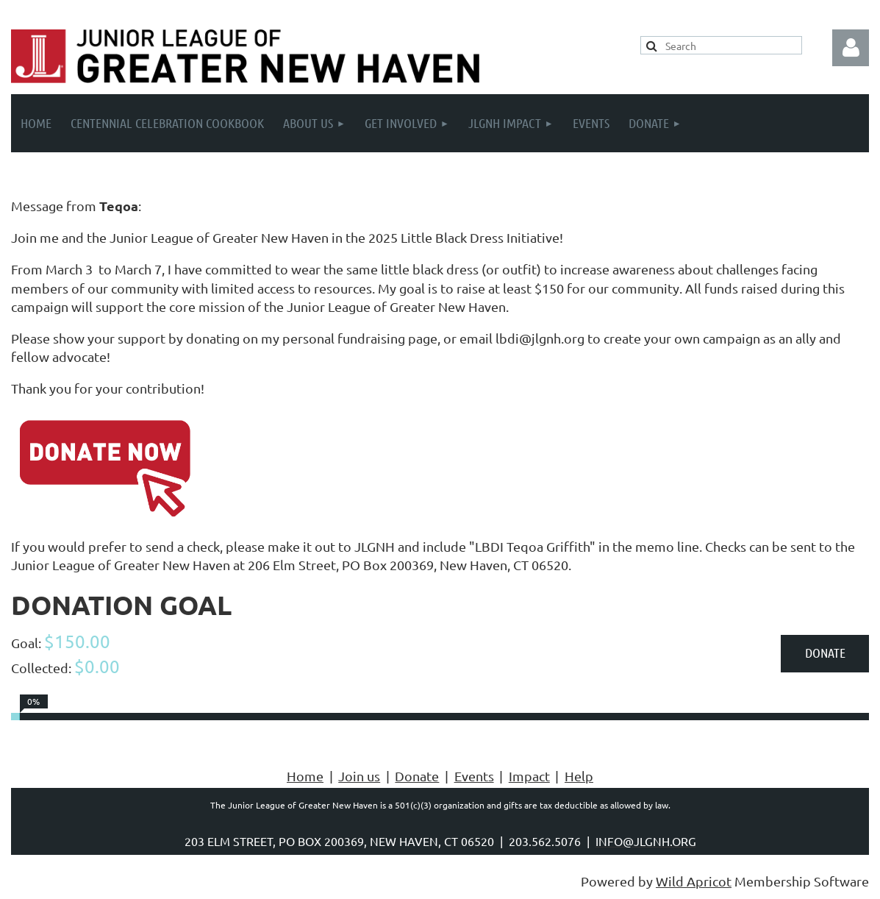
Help (579, 775)
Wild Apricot (693, 881)
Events (474, 775)
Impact (529, 775)
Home (305, 775)
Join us (359, 775)
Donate (417, 775)
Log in (850, 47)
